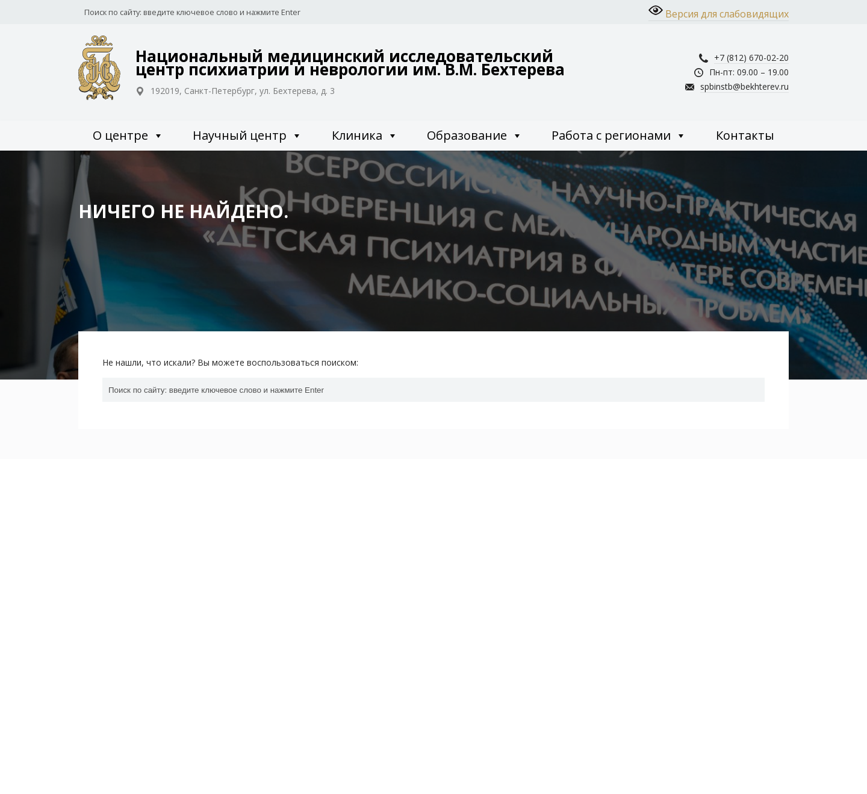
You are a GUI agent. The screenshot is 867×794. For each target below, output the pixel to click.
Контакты (745, 135)
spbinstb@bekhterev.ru (744, 86)
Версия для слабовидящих (718, 11)
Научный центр (247, 135)
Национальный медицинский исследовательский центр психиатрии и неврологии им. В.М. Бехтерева (350, 62)
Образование (475, 135)
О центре (128, 135)
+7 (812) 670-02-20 (751, 57)
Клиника (365, 135)
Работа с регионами (619, 135)
